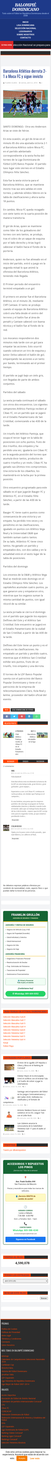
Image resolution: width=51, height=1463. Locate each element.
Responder (15, 820)
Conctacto (5, 1342)
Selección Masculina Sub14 (14, 1027)
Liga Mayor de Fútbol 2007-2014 (15, 1384)
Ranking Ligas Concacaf (11, 1436)
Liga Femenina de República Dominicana (18, 1381)
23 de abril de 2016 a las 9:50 (23, 829)
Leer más (35, 1458)
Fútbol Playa (8, 1046)
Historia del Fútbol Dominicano (14, 1371)
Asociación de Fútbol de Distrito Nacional (18, 1398)
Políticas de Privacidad (10, 1332)
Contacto (25, 37)
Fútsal (5, 1043)
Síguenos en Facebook (25, 1239)
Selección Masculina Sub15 (14, 1023)
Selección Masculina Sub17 (14, 1020)
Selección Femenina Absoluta (13, 1443)
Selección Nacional (25, 28)
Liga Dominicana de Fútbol (22, 710)
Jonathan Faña (7, 1374)
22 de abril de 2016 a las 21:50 (23, 773)
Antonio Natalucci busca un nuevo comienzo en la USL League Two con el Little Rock (31, 1113)
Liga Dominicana (25, 25)
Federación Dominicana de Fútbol (15, 1414)
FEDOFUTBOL (7, 1368)
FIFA (3, 1423)
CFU (3, 1405)
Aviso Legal (6, 1335)
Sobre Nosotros (25, 34)
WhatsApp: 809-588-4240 (25, 1230)
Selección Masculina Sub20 (14, 1017)
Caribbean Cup (7, 1365)
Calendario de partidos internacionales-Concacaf (21, 1401)
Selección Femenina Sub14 (14, 1039)
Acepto (21, 1458)
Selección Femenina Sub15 (14, 1036)
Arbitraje (5, 1356)
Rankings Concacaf (9, 1439)
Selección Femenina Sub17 (14, 1033)
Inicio (26, 22)
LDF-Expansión (7, 1378)
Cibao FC (5, 1408)
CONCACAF (6, 1411)
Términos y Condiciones (11, 1339)
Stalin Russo (16, 826)
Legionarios (25, 31)
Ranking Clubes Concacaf (12, 1433)
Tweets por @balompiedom (14, 1150)
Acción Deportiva (8, 1395)
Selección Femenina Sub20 (14, 1030)
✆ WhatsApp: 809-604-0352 (26, 993)
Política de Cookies (9, 1329)
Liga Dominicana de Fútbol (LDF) (15, 1430)
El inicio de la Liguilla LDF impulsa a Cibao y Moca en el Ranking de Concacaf (32, 1065)
